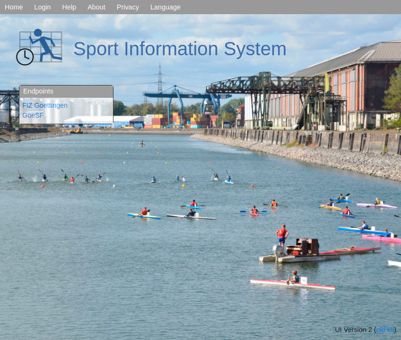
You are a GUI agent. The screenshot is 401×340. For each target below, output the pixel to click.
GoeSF (33, 115)
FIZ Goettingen (45, 105)
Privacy (128, 7)
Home (14, 7)
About (96, 7)
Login (42, 7)
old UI (385, 329)
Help (69, 7)
